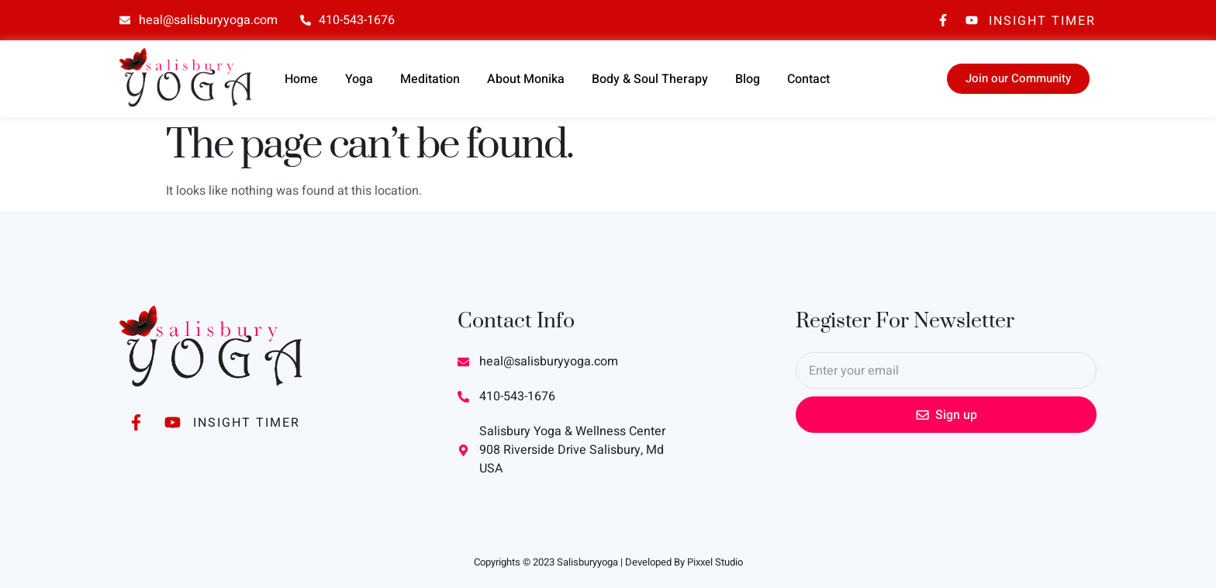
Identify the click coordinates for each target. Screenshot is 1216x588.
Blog (747, 79)
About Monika (526, 79)
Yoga (359, 79)
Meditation (430, 79)
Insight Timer (1042, 21)
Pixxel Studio (715, 562)
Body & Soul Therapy (650, 79)
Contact (808, 79)
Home (301, 79)
